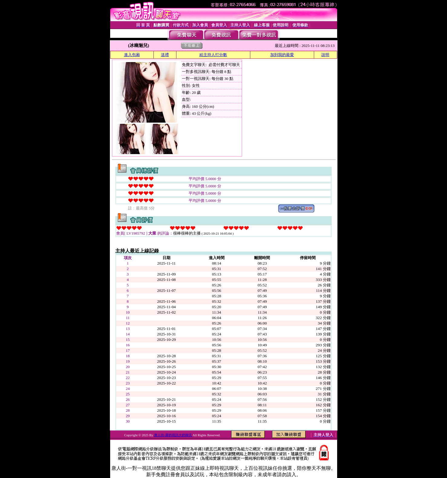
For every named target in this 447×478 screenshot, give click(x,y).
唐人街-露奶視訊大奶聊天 (173, 435)
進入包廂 (132, 54)
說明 (325, 54)
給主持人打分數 (213, 54)
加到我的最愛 (282, 54)
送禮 (165, 54)
